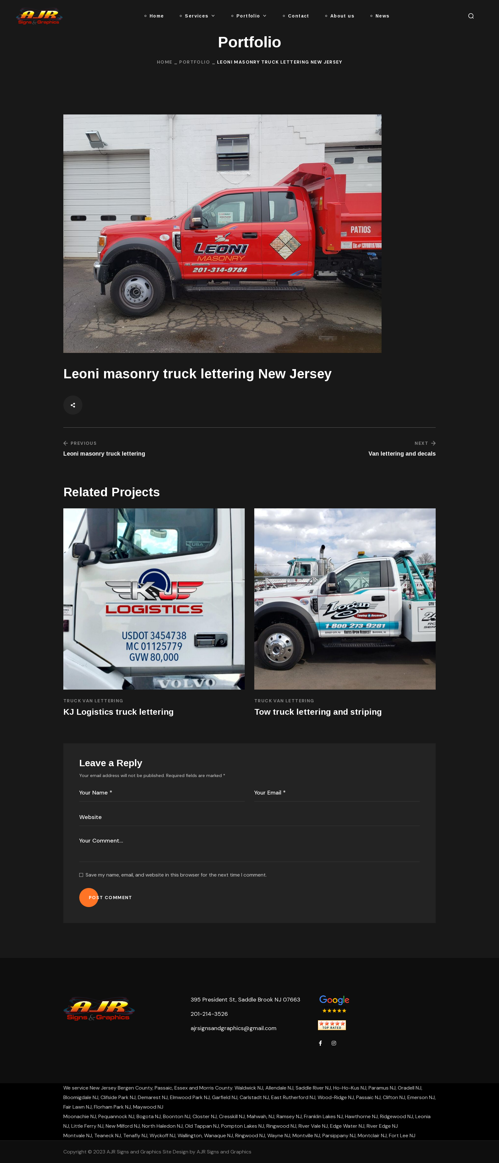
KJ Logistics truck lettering (118, 712)
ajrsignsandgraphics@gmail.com (234, 1028)
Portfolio (194, 62)
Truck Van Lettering (93, 701)
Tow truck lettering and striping (318, 712)
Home (164, 62)
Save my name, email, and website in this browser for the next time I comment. (176, 874)
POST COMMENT (110, 897)
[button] (471, 16)
